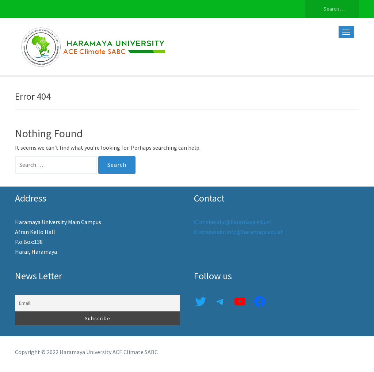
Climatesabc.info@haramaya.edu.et (238, 231)
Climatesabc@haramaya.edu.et (233, 222)
